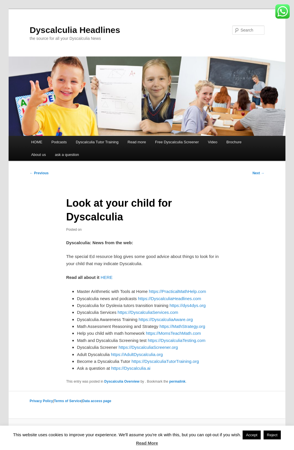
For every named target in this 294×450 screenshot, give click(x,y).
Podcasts (59, 142)
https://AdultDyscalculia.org (137, 354)
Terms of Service (68, 401)
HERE (106, 277)
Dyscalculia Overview (122, 381)
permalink (177, 381)
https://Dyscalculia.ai (130, 368)
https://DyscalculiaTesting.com (177, 340)
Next (258, 173)
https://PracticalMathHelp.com (177, 291)
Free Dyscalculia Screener (177, 142)
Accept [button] (252, 435)
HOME (36, 142)
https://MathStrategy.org (182, 326)
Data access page (96, 401)
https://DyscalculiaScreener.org (148, 347)
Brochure (234, 142)
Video (212, 142)
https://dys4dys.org (188, 305)
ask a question (67, 154)
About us (38, 154)
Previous (39, 173)
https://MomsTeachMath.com (173, 333)
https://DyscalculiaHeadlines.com (169, 298)
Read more (136, 142)
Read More (147, 443)
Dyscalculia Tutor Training (97, 142)
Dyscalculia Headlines (75, 30)
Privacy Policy (41, 401)
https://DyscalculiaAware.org (166, 319)
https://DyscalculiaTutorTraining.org (165, 361)
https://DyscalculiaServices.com (148, 312)
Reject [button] (272, 435)
